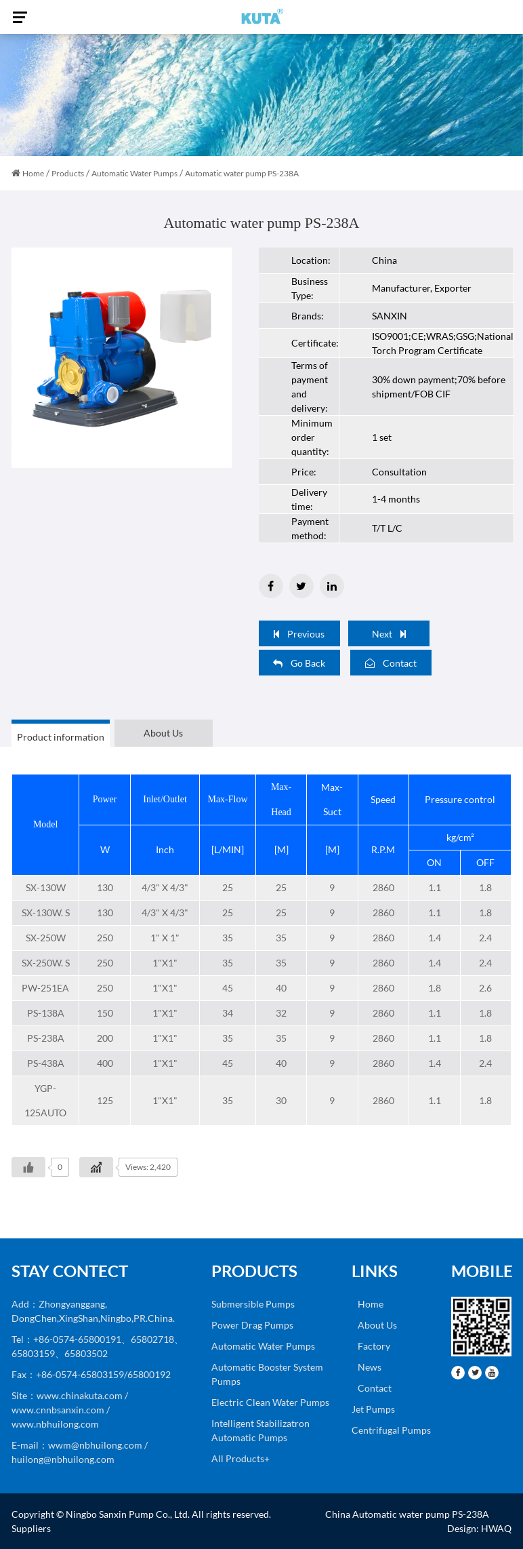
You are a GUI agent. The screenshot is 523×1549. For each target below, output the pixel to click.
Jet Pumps (373, 1409)
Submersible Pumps (253, 1304)
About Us (374, 1325)
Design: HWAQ (479, 1528)
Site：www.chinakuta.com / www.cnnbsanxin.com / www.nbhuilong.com (70, 1410)
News (366, 1367)
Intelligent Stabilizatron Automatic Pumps (260, 1430)
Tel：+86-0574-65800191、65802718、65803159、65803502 (98, 1346)
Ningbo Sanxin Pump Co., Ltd (127, 1514)
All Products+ (240, 1458)
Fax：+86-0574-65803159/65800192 (91, 1374)
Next (389, 634)
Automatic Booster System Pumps (267, 1374)
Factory (371, 1346)
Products (67, 173)
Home (33, 173)
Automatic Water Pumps (134, 173)
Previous (299, 634)
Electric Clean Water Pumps (270, 1402)
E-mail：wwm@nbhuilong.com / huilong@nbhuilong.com (80, 1452)
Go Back (299, 663)
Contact (391, 663)
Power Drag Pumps (252, 1325)
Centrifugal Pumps (391, 1430)
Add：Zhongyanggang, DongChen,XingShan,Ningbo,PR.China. (93, 1311)
